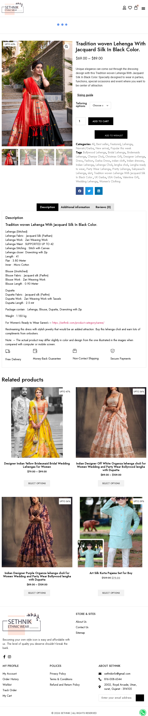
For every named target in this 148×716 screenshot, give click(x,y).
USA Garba (114, 177)
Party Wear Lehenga (98, 169)
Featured (115, 144)
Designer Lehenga (134, 157)
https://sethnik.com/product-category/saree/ (78, 323)
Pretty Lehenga (121, 169)
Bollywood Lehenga (94, 152)
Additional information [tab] (75, 207)
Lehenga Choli (104, 165)
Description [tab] (47, 207)
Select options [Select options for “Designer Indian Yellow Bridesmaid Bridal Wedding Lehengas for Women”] (37, 483)
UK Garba (100, 177)
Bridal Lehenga (116, 152)
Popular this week (121, 148)
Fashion (88, 161)
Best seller (102, 144)
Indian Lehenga (85, 165)
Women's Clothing (109, 181)
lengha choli (121, 165)
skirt (90, 173)
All (93, 144)
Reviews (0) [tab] (103, 207)
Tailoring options (81, 104)
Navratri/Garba (85, 148)
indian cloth (118, 161)
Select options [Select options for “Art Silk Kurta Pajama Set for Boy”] (111, 593)
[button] (143, 8)
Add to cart (101, 121)
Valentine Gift (131, 177)
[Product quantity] (81, 121)
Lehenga (127, 144)
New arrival (102, 148)
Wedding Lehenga (87, 181)
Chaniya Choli (96, 157)
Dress (79, 161)
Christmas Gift (113, 157)
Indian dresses (135, 161)
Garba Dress (102, 161)
